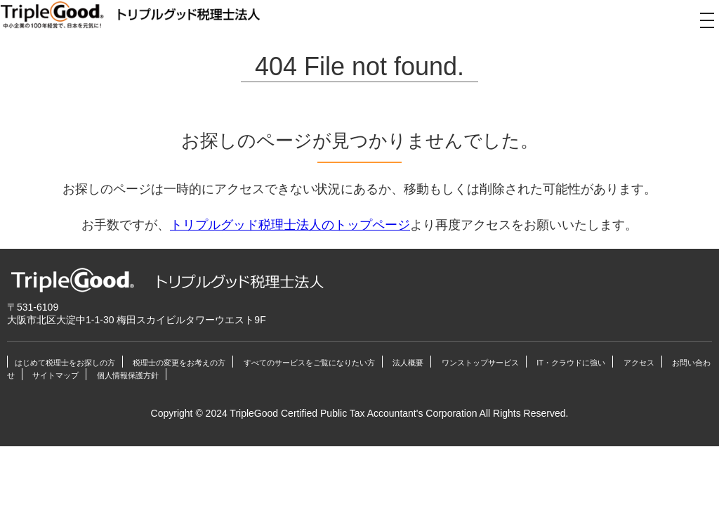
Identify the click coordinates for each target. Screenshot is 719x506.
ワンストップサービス (480, 362)
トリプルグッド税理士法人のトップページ (290, 225)
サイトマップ (55, 375)
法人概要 (408, 362)
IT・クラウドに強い (570, 362)
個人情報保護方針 (128, 375)
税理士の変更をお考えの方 (179, 362)
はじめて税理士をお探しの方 (65, 362)
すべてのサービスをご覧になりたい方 (309, 362)
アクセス (639, 362)
